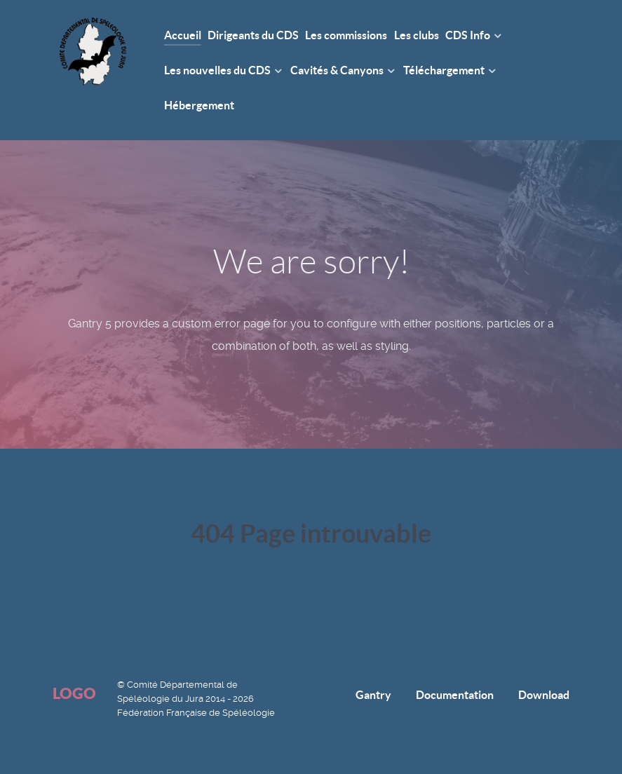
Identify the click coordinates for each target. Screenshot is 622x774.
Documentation (455, 694)
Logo (74, 693)
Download (543, 694)
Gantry (373, 694)
